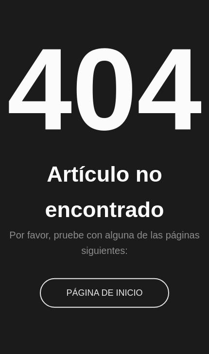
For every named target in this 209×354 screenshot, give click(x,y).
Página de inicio (104, 293)
